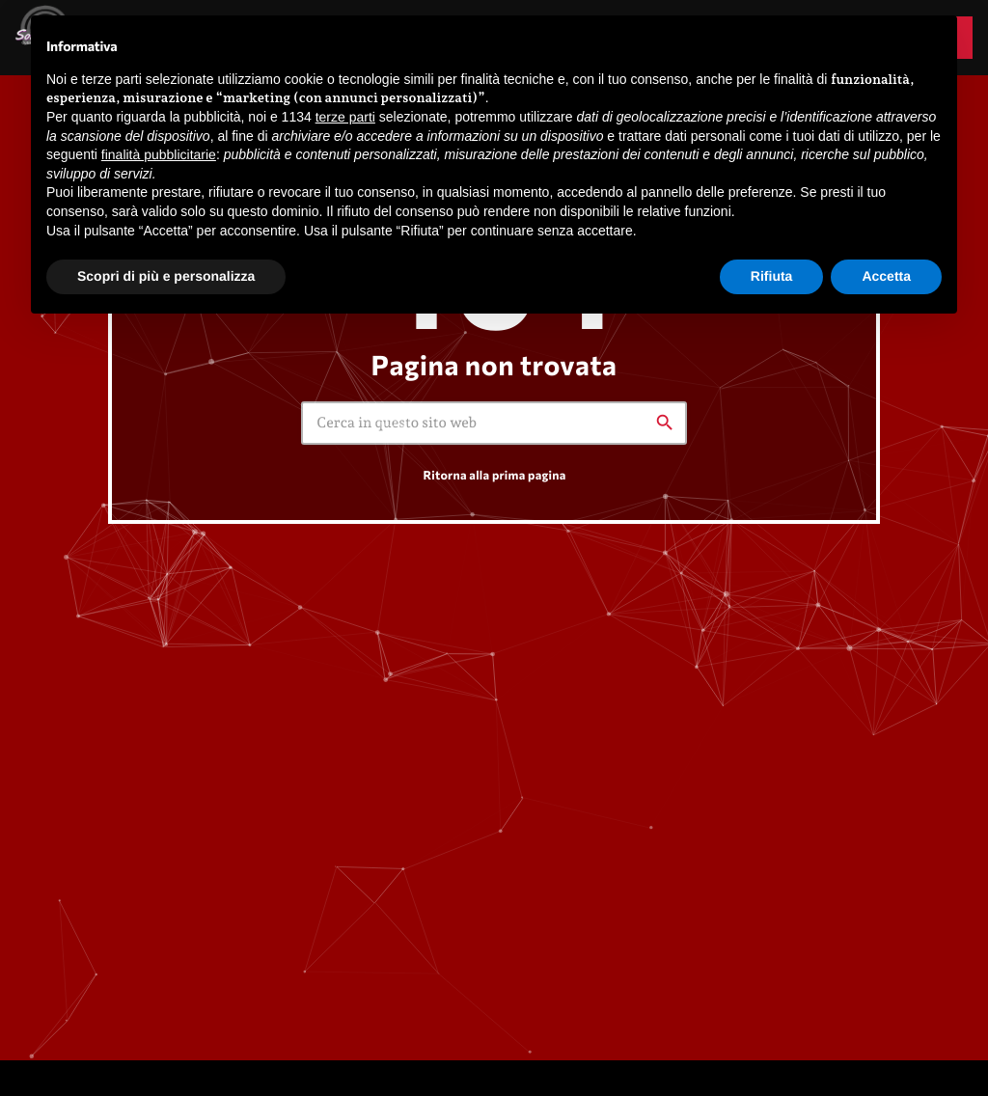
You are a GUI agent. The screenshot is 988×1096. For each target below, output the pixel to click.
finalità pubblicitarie (158, 154)
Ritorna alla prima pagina (494, 474)
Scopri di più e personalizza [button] (166, 276)
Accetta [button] (886, 276)
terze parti (345, 116)
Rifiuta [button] (772, 276)
